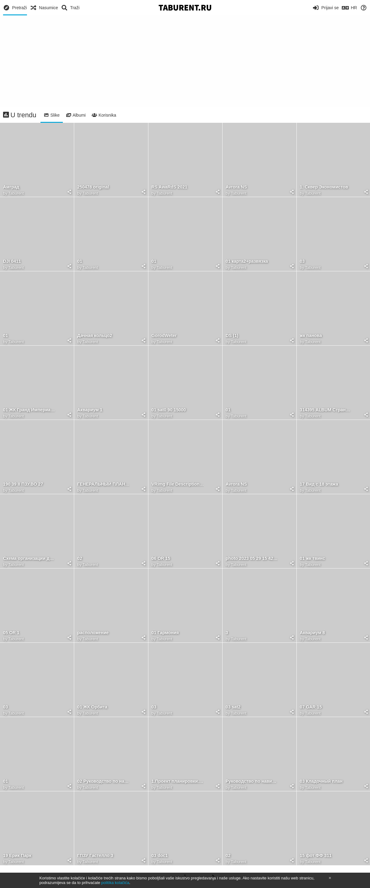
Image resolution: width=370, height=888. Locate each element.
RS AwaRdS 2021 (169, 187)
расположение (93, 632)
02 (79, 558)
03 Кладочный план (321, 781)
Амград (11, 187)
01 (79, 261)
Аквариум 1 (89, 410)
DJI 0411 (12, 261)
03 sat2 (233, 707)
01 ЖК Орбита (92, 707)
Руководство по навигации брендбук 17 (252, 781)
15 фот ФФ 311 (316, 855)
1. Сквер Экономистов (324, 187)
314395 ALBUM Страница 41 (326, 410)
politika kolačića (115, 882)
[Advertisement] (185, 61)
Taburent (16, 193)
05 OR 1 (11, 632)
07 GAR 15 (311, 707)
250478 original (93, 187)
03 (302, 261)
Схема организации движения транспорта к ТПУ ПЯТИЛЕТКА (29, 558)
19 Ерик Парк (17, 855)
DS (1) (232, 335)
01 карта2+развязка (247, 261)
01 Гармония (165, 632)
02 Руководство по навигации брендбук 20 (103, 781)
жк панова (311, 335)
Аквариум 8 (312, 632)
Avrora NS (236, 187)
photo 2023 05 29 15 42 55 (252, 558)
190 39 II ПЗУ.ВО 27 (23, 484)
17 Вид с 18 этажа (319, 484)
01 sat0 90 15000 (168, 410)
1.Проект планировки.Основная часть (177, 781)
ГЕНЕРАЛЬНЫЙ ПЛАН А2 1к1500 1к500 (103, 484)
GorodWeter (164, 335)
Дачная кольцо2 (94, 335)
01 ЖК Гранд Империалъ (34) (29, 410)
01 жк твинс (312, 558)
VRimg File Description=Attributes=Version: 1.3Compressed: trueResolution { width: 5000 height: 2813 (177, 484)
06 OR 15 (160, 558)
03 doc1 (159, 855)
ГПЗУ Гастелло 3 (95, 855)
